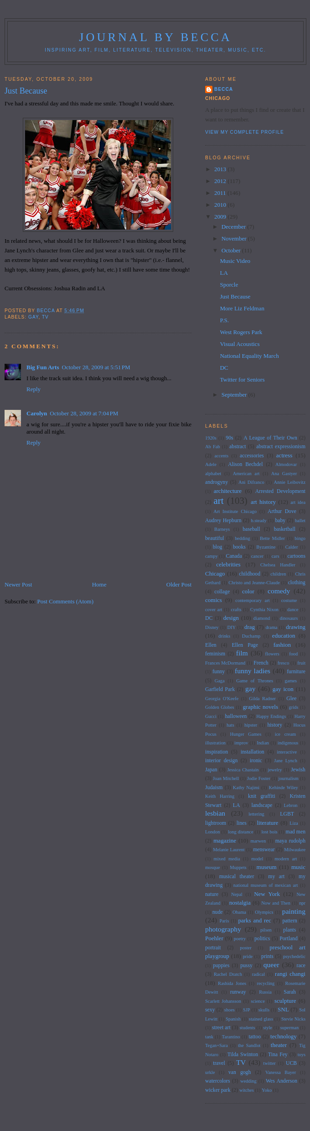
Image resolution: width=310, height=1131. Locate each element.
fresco (283, 662)
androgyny (216, 482)
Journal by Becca (155, 37)
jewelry (275, 769)
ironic (256, 761)
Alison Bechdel (245, 464)
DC (224, 367)
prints (267, 956)
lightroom (215, 823)
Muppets (238, 867)
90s (229, 438)
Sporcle (229, 284)
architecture (228, 490)
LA (223, 272)
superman (289, 1027)
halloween (236, 716)
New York (267, 893)
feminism (215, 654)
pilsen (266, 929)
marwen (258, 840)
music (298, 867)
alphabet (213, 473)
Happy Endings (271, 716)
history (275, 725)
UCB (291, 1063)
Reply (33, 389)
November (235, 238)
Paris (224, 920)
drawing (295, 626)
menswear (263, 850)
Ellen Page (245, 645)
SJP (246, 1009)
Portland (288, 939)
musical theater (236, 877)
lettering (256, 814)
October (232, 250)
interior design (221, 761)
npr (302, 903)
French (260, 663)
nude (217, 912)
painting (293, 911)
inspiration (216, 752)
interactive (287, 751)
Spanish (233, 1018)
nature (211, 894)
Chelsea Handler (277, 564)
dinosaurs (288, 618)
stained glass (261, 1018)
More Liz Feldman (242, 308)
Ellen (211, 645)
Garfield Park (220, 689)
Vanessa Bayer (280, 1072)
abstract (237, 447)
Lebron (291, 805)
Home (99, 584)
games (291, 680)
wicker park (218, 1090)
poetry (240, 938)
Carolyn (36, 413)
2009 (220, 216)
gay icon (283, 689)
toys (301, 1054)
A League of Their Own (270, 438)
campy (211, 556)
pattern (289, 921)
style (267, 1027)
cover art (213, 609)
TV (45, 316)
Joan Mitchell (226, 778)
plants (289, 930)
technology (283, 1036)
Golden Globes (219, 707)
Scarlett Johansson (223, 1001)
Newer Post (18, 584)
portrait (213, 948)
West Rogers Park (241, 332)
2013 (220, 169)
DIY (231, 627)
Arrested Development (280, 491)
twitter (270, 1063)
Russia (265, 992)
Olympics (264, 912)
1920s (211, 437)
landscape (261, 805)
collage (222, 592)
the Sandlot (249, 1045)
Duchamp (251, 636)
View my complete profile (244, 132)
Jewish (298, 770)
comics (213, 600)
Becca (223, 89)
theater (279, 1045)
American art (246, 473)
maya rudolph (290, 841)
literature (267, 822)
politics (262, 939)
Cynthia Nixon (264, 609)
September (235, 394)
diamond (261, 618)
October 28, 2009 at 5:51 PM (96, 367)
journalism (289, 778)
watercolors (217, 1081)
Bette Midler (272, 538)
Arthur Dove (282, 511)
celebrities (228, 564)
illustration (215, 742)
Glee (291, 699)
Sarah (290, 992)
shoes (229, 1009)
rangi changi (290, 973)
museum (267, 867)
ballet (300, 520)
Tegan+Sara (216, 1045)
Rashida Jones (232, 983)
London (212, 831)
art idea (297, 502)
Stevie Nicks (293, 1018)
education (283, 635)
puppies (221, 966)
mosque (212, 867)
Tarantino (231, 1036)
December (235, 226)
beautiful (214, 538)
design (231, 617)
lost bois (269, 831)
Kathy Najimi (246, 787)
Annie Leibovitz (290, 482)
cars (275, 556)
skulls (263, 1009)
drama (271, 627)
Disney (211, 627)
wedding (248, 1081)
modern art (285, 858)
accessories (252, 456)
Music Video (235, 260)
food (293, 653)
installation (252, 752)
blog (217, 547)
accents (221, 455)
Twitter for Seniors (242, 379)
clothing (296, 583)
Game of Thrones (254, 680)
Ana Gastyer (284, 473)
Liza (293, 823)
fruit (301, 662)
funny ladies (252, 671)
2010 (220, 204)
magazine (224, 840)
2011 (220, 192)
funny (218, 672)
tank (209, 1036)
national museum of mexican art (265, 885)
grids (294, 707)
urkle (210, 1072)
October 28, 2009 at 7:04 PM (84, 413)
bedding (242, 538)
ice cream (285, 734)
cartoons (296, 556)
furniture (296, 672)
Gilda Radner (262, 698)
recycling (266, 983)
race (301, 966)
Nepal (237, 894)
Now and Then (275, 903)
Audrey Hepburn (223, 521)
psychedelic (294, 956)
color (248, 591)
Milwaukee (294, 849)
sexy (210, 1010)
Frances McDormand (225, 662)
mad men (295, 832)
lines (242, 823)
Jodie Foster (258, 778)
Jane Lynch (285, 760)
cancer (257, 556)
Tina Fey (278, 1055)
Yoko (267, 1090)
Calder (291, 547)
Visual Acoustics (239, 343)
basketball (284, 529)
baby (280, 521)
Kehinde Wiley (283, 787)
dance (292, 609)
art (219, 500)
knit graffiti (261, 796)
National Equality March (249, 355)
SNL (283, 1009)
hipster (250, 725)
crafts (236, 609)
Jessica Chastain (243, 769)
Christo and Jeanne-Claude (253, 582)
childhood (249, 574)
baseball (251, 529)
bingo (299, 538)
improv (241, 742)
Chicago (215, 573)
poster (245, 947)
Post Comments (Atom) (65, 601)
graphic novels (260, 706)
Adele (211, 464)
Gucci (211, 716)
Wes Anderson (281, 1081)
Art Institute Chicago (235, 511)
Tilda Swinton (242, 1055)
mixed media (227, 858)
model (257, 858)
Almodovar (286, 464)
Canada (234, 556)
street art (221, 1028)
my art (276, 877)
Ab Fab (212, 446)
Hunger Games (245, 734)
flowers (272, 653)
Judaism (213, 788)
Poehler (214, 938)
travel (219, 1063)
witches (246, 1090)
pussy (246, 966)
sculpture (285, 1000)
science (258, 1001)
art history (263, 501)
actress (284, 455)
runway (238, 992)
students (247, 1027)
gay (33, 316)
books (239, 547)
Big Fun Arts (42, 367)
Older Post (178, 584)
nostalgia (240, 902)
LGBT (287, 814)
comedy (279, 591)
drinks (224, 636)
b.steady (258, 520)
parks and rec (254, 920)
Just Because (235, 296)
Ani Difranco (251, 482)
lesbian (215, 813)
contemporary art (252, 600)
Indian (263, 742)
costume (289, 600)
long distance (240, 831)
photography (223, 929)
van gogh (239, 1072)
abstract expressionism (280, 447)
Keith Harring (219, 796)
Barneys (222, 529)
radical (258, 974)
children (278, 573)
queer (271, 965)
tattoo (254, 1037)
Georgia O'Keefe (221, 698)
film (242, 653)
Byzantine (265, 547)
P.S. (224, 320)
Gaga (220, 680)
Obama (239, 912)
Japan (211, 770)
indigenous (288, 742)
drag (249, 626)
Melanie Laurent (229, 849)
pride (248, 956)
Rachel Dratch (228, 974)
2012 (220, 181)
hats (230, 725)
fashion (282, 644)
